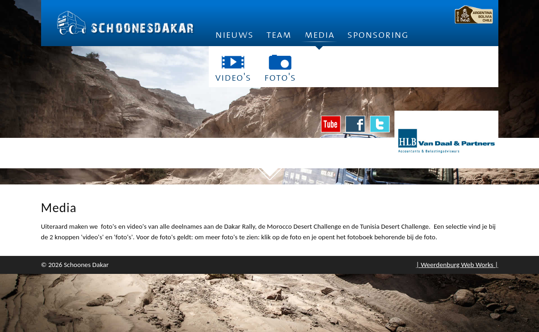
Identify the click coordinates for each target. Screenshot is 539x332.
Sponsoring (378, 35)
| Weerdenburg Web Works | (457, 265)
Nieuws (234, 35)
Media (319, 38)
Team (278, 35)
